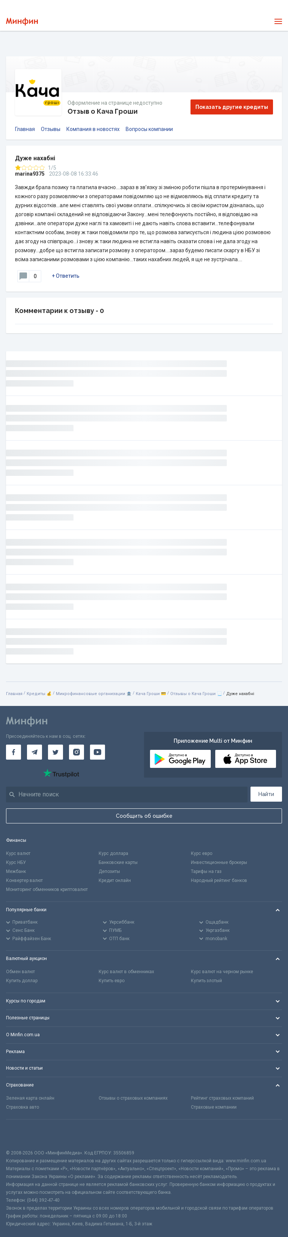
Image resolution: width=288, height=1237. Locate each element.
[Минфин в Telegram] (34, 752)
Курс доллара (113, 853)
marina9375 (30, 174)
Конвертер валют (24, 880)
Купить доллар (22, 980)
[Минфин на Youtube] (97, 752)
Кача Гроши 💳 (151, 693)
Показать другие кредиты (231, 107)
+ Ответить (66, 276)
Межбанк (16, 871)
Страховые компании (214, 1107)
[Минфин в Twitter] (55, 752)
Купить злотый (206, 980)
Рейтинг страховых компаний (222, 1098)
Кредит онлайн (115, 880)
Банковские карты (118, 862)
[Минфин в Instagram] (76, 752)
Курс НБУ (16, 862)
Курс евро (201, 853)
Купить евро (111, 980)
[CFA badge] (22, 1134)
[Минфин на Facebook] (13, 752)
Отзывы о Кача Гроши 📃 (196, 693)
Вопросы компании (149, 129)
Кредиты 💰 (39, 693)
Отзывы (50, 129)
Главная (25, 129)
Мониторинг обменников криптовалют (47, 889)
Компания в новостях (93, 129)
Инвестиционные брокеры (219, 862)
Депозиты (109, 871)
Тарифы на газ (206, 871)
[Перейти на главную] (22, 21)
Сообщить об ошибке (144, 816)
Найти (266, 794)
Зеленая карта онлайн (30, 1098)
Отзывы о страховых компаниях (133, 1098)
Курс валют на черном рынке (222, 971)
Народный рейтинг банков (219, 880)
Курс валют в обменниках (126, 971)
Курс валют (18, 853)
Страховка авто (22, 1107)
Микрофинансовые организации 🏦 (94, 693)
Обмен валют (20, 971)
